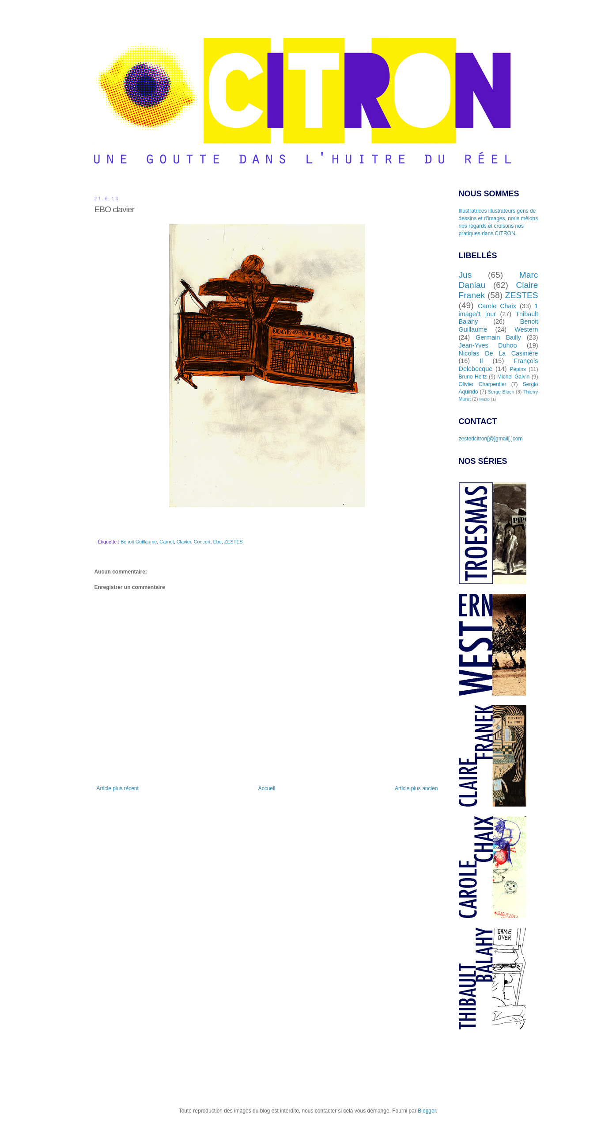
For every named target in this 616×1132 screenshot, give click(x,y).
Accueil (267, 788)
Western (526, 329)
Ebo (217, 541)
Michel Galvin (513, 377)
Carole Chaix (497, 306)
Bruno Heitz (473, 377)
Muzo (484, 399)
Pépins (518, 369)
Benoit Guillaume (139, 541)
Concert (202, 541)
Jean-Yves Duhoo (488, 345)
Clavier (184, 541)
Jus (465, 274)
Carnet (166, 541)
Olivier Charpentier (482, 384)
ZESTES (233, 541)
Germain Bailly (498, 337)
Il (481, 360)
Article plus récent (118, 788)
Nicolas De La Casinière (498, 353)
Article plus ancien (416, 788)
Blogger (427, 1111)
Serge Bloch (501, 391)
